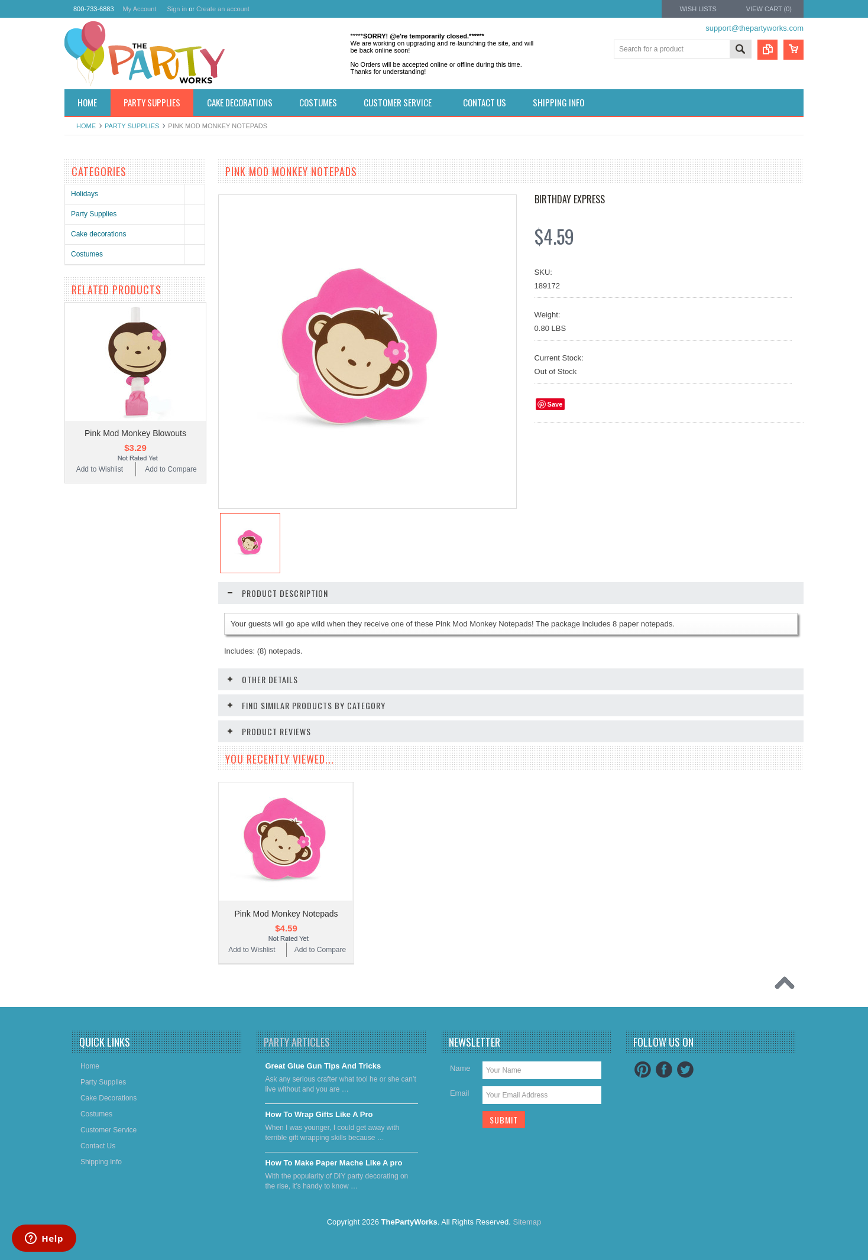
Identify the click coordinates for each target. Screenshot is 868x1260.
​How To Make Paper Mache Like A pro (333, 1162)
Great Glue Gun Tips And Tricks (323, 1065)
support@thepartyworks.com (754, 28)
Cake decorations (98, 234)
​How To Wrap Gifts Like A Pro (319, 1114)
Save (555, 404)
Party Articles (297, 1042)
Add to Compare (170, 469)
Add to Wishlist (99, 469)
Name (460, 1068)
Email (459, 1093)
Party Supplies (132, 125)
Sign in (177, 8)
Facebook (664, 1069)
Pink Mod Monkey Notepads (286, 913)
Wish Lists (697, 8)
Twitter (685, 1069)
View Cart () (769, 8)
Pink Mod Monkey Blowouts (135, 433)
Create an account (223, 8)
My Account (140, 8)
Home (86, 125)
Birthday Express (570, 199)
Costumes (87, 254)
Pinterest (642, 1069)
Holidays (84, 194)
